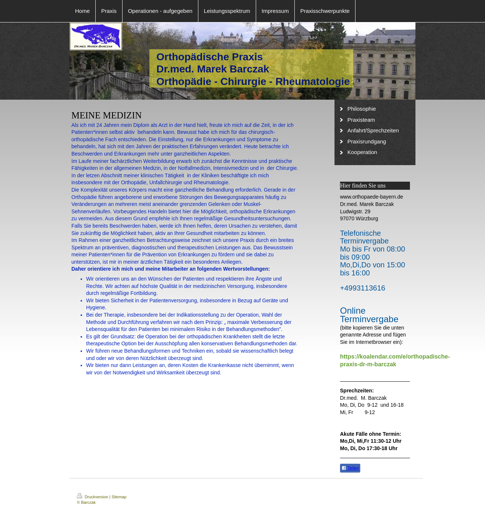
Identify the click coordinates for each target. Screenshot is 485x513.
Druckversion (93, 497)
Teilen (350, 468)
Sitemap (118, 497)
